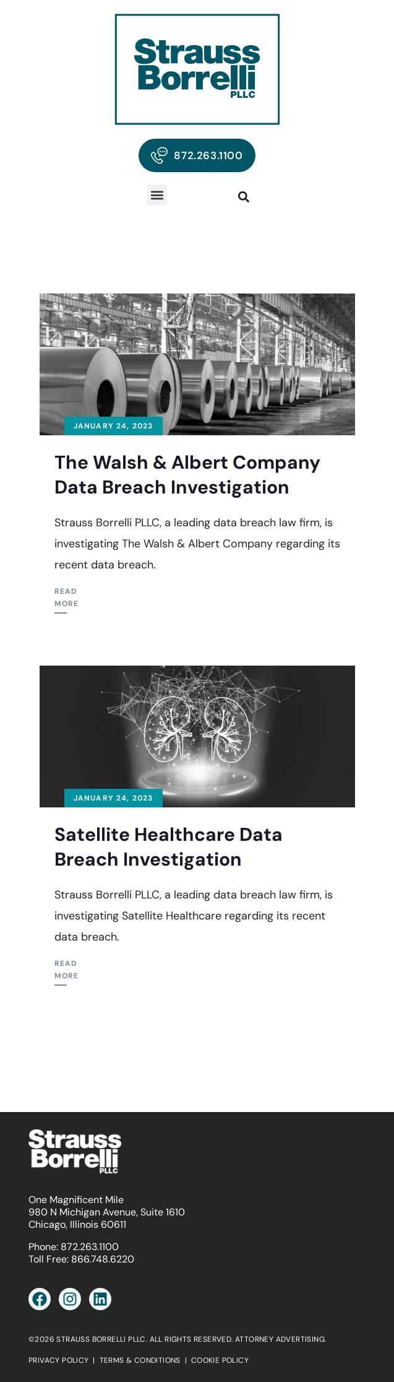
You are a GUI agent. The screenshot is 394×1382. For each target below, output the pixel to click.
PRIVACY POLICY (58, 1360)
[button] (157, 195)
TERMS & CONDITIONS (140, 1360)
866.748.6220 (102, 1259)
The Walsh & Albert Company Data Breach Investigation (187, 474)
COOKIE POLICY (220, 1360)
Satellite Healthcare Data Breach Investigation (168, 846)
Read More (66, 597)
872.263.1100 (90, 1246)
